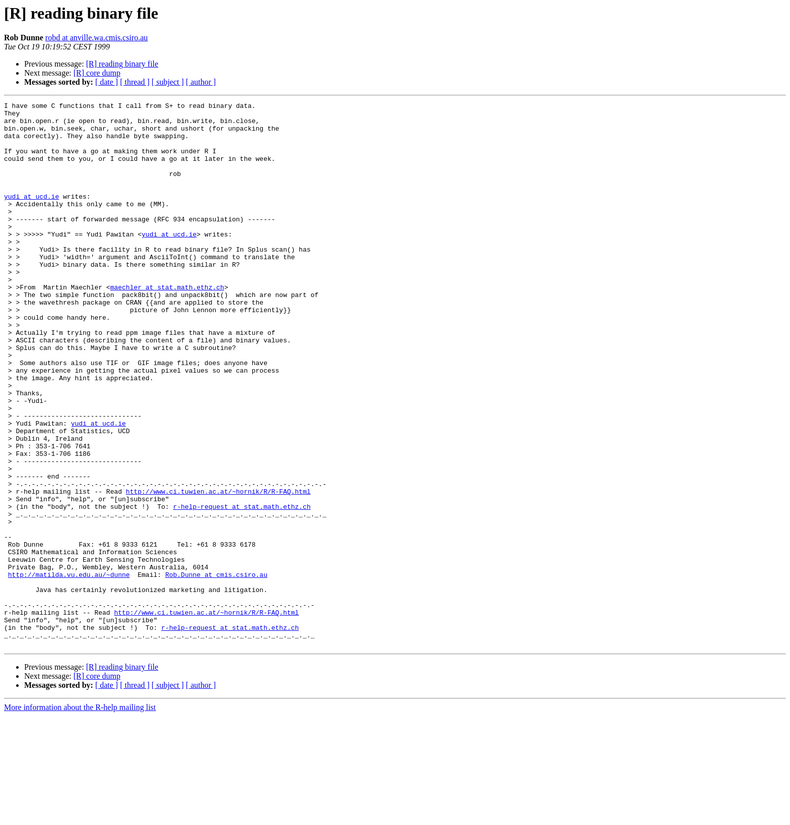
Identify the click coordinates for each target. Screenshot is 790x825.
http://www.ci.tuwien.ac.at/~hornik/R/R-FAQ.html (218, 569)
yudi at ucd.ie (31, 215)
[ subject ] (168, 82)
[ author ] (201, 82)
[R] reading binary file (122, 64)
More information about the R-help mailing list (80, 816)
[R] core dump (97, 73)
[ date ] (106, 82)
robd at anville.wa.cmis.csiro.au (96, 37)
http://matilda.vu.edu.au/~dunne (69, 669)
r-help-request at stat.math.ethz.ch (241, 588)
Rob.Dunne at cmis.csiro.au (216, 669)
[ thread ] (135, 82)
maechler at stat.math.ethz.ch (167, 324)
